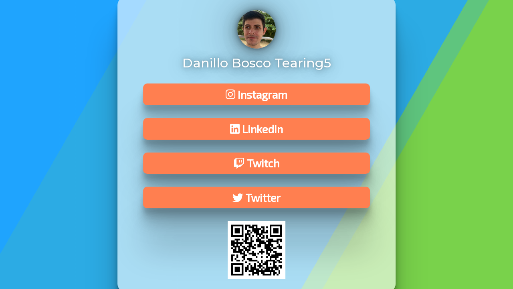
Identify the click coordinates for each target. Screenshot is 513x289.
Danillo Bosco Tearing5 (256, 63)
